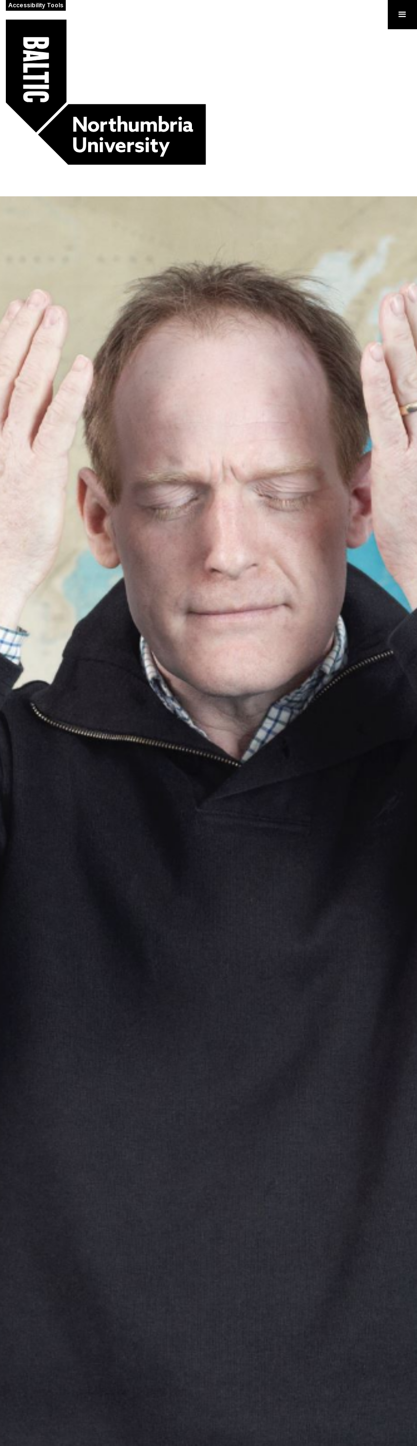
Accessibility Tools (35, 5)
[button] (402, 14)
